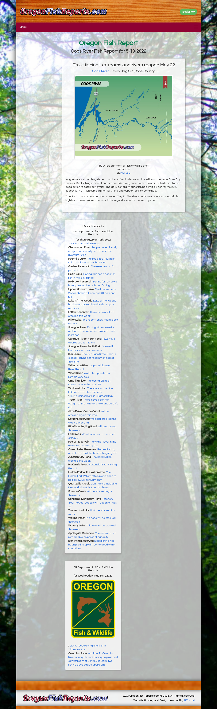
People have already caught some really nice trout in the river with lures (92, 251)
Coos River (100, 71)
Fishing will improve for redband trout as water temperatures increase (91, 331)
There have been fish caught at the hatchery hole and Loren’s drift (93, 404)
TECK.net (189, 700)
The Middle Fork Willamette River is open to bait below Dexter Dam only (92, 476)
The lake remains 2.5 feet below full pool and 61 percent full (92, 293)
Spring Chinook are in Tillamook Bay (91, 396)
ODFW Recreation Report (85, 243)
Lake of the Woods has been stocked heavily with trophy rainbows (92, 304)
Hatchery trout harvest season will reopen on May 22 (92, 503)
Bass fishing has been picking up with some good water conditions (92, 545)
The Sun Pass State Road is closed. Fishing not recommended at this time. (92, 358)
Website (125, 173)
